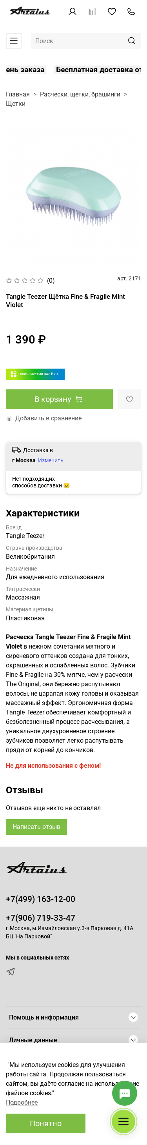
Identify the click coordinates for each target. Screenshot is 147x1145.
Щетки (15, 103)
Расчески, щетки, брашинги (80, 94)
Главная (18, 94)
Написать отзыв (36, 827)
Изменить (51, 460)
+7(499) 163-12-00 (40, 899)
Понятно (46, 1123)
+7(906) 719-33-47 (40, 918)
